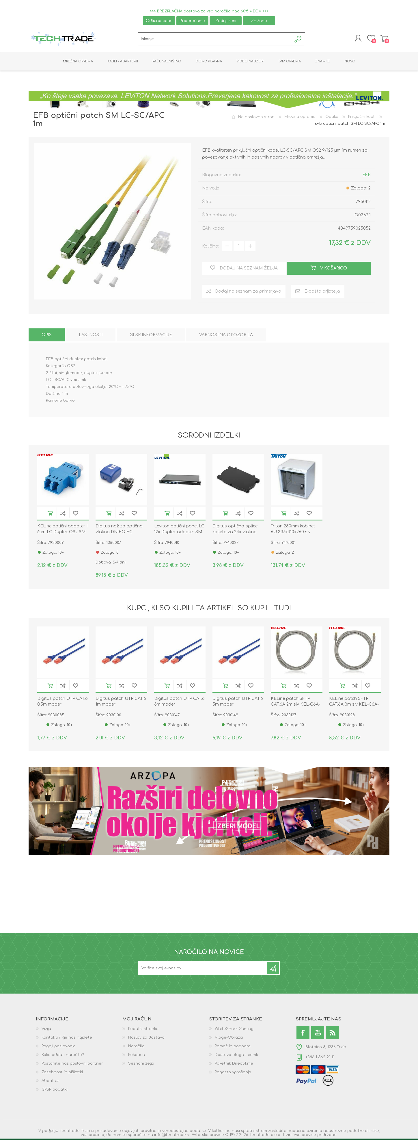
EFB (366, 176)
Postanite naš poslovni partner (72, 1065)
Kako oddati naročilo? (63, 1057)
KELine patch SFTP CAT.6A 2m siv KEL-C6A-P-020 (295, 706)
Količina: (210, 248)
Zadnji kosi (225, 20)
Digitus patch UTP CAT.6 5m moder (237, 703)
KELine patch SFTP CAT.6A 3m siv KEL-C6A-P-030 (354, 706)
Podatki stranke (143, 1031)
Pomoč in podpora (233, 1048)
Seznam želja (141, 1065)
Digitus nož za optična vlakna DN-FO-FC (119, 531)
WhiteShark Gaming (234, 1031)
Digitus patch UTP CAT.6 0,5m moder (62, 703)
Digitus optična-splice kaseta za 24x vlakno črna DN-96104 (234, 534)
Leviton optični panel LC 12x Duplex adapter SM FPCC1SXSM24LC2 (179, 534)
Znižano (259, 20)
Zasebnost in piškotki (62, 1074)
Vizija (46, 1031)
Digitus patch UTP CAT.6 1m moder (121, 703)
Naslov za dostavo (146, 1039)
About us (50, 1083)
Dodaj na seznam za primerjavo (63, 514)
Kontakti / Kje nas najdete (67, 1039)
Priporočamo (192, 20)
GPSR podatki (55, 1091)
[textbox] (215, 40)
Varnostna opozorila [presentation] (226, 336)
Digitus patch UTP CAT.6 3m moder (179, 703)
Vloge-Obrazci (229, 1039)
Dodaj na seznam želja (75, 514)
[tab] (47, 336)
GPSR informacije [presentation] (151, 336)
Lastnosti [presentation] (90, 336)
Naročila (136, 1048)
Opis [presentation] (47, 336)
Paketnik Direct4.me (234, 1065)
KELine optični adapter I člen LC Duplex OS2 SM (62, 531)
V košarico (50, 514)
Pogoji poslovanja (59, 1048)
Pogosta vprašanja (233, 1074)
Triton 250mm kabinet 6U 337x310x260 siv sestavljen (293, 534)
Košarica (382, 39)
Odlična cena (159, 20)
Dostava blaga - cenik (236, 1057)
